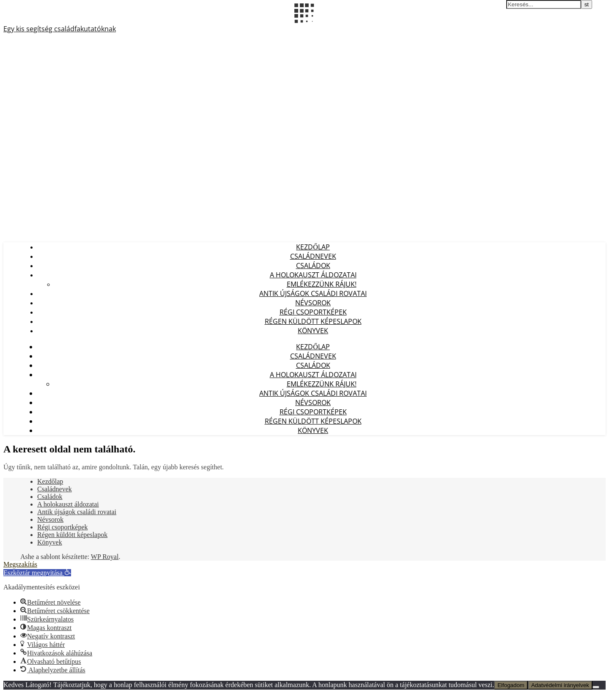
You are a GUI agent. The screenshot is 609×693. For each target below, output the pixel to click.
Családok (313, 265)
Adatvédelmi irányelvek (560, 685)
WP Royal (105, 556)
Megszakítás (20, 564)
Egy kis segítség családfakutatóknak (59, 28)
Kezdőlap (313, 247)
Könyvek (313, 330)
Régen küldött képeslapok (313, 321)
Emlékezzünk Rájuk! (322, 284)
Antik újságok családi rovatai (313, 293)
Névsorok (313, 302)
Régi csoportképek (313, 312)
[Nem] (596, 687)
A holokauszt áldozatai (313, 274)
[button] (37, 572)
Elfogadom (510, 685)
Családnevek (313, 256)
